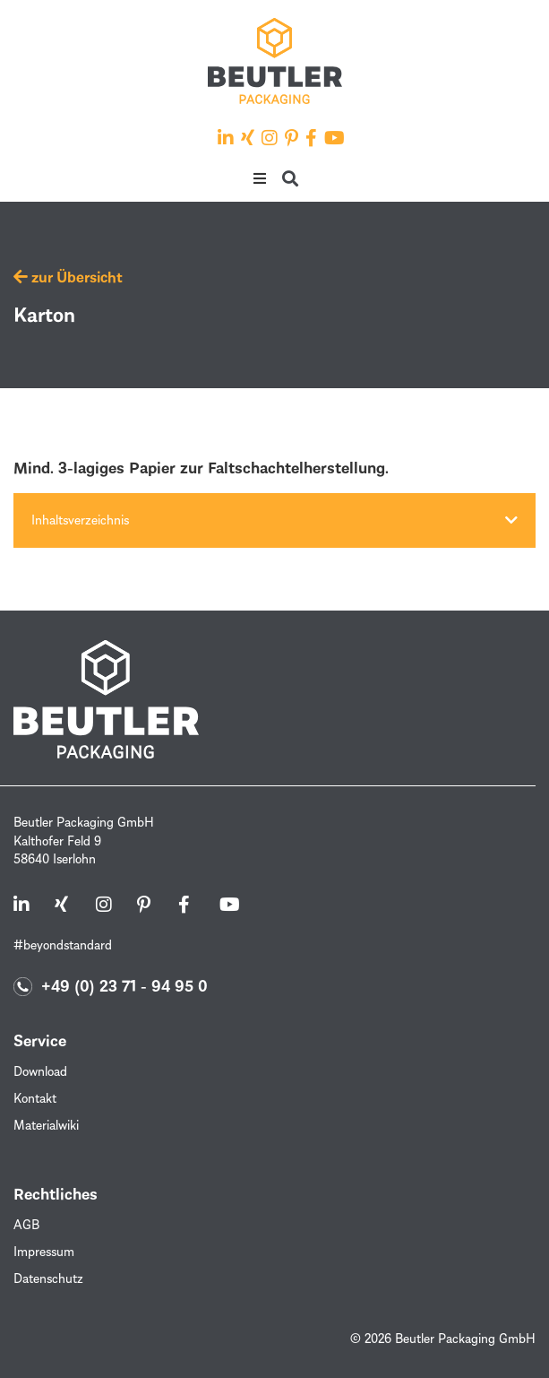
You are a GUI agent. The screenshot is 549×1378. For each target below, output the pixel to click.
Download (40, 1070)
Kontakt (34, 1097)
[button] (260, 179)
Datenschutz (48, 1278)
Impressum (43, 1251)
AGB (26, 1224)
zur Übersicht (68, 276)
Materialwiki (46, 1124)
